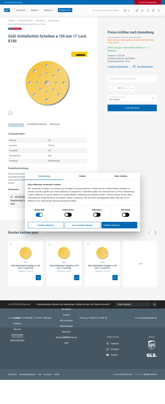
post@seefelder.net (149, 318)
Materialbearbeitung (25, 21)
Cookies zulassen (112, 225)
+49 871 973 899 (22, 318)
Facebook (112, 343)
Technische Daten (16, 124)
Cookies (57, 398)
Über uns (17, 355)
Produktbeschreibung (37, 124)
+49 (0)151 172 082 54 (97, 318)
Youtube (111, 355)
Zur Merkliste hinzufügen (117, 97)
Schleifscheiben (53, 21)
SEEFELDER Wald (17, 366)
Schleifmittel (40, 21)
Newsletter (66, 366)
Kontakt (66, 349)
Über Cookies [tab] (121, 176)
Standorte (17, 349)
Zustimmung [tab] (44, 176)
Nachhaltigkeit (17, 360)
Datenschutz (12, 398)
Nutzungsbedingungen (27, 398)
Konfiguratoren (65, 10)
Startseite (11, 21)
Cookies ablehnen (45, 225)
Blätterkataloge (66, 360)
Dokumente (55, 124)
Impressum (47, 398)
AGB (39, 398)
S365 (66, 377)
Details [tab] (82, 176)
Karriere (17, 343)
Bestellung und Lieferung (66, 372)
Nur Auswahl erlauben (82, 225)
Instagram (112, 349)
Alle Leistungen (66, 355)
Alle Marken (66, 343)
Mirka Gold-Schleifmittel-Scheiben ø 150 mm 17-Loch (26, 24)
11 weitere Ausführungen (118, 66)
